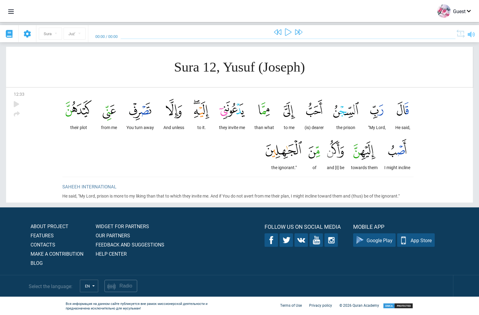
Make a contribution (57, 253)
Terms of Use (291, 305)
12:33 (19, 94)
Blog (37, 263)
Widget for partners (122, 226)
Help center (111, 253)
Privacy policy (320, 305)
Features (42, 235)
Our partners (113, 235)
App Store (416, 240)
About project (49, 226)
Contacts (43, 244)
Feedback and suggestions (130, 244)
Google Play (374, 240)
